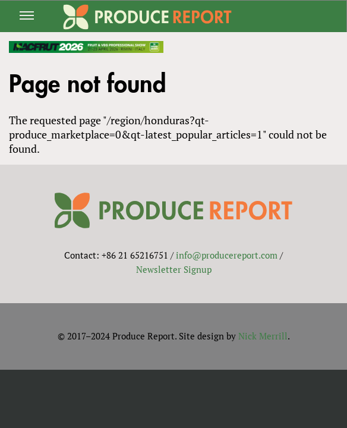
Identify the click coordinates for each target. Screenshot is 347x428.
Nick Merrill (263, 336)
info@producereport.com (226, 255)
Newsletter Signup (174, 269)
